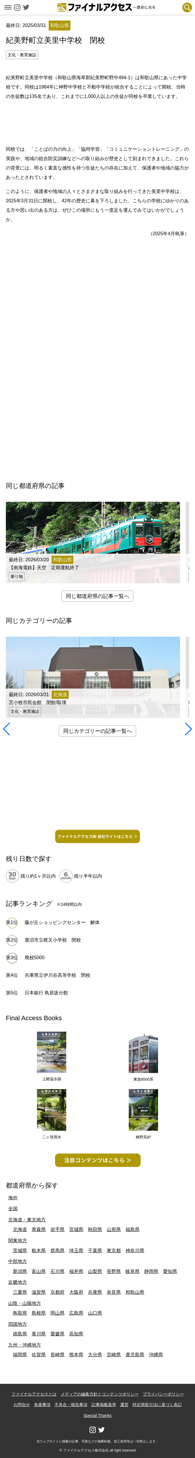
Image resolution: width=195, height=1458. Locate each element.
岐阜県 (133, 1271)
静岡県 (151, 1271)
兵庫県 (95, 1292)
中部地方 (17, 1261)
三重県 (20, 1292)
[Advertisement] (98, 121)
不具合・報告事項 (71, 1404)
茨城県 (20, 1250)
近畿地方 (17, 1282)
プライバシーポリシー (163, 1394)
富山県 (39, 1271)
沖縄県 (156, 1354)
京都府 (57, 1292)
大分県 (95, 1354)
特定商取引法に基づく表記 (157, 1404)
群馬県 (57, 1250)
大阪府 (76, 1292)
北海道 (20, 1229)
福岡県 (20, 1354)
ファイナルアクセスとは (34, 1394)
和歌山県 (135, 1292)
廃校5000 (35, 957)
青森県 (39, 1229)
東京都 (114, 1250)
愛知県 (170, 1271)
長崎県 (57, 1354)
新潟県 (20, 1271)
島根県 (39, 1312)
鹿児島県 (135, 1354)
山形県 (114, 1229)
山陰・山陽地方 (24, 1303)
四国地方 (17, 1324)
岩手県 (57, 1229)
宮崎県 (114, 1354)
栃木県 (39, 1250)
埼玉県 (76, 1250)
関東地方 (17, 1240)
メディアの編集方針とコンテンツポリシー (100, 1394)
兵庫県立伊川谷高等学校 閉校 (57, 975)
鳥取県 (20, 1312)
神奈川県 (135, 1250)
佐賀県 (39, 1354)
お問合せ (21, 1404)
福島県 (133, 1229)
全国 (13, 1208)
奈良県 (114, 1292)
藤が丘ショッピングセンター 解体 (62, 922)
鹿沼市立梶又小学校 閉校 (53, 939)
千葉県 (95, 1250)
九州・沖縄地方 (24, 1344)
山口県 (95, 1312)
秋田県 (95, 1229)
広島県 (76, 1312)
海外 (13, 1197)
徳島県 (20, 1333)
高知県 (76, 1333)
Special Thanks (97, 1415)
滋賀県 (39, 1292)
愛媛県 (57, 1333)
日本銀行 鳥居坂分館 (46, 992)
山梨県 (95, 1271)
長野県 (114, 1271)
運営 (124, 1404)
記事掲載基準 (103, 1404)
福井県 (76, 1271)
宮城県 (76, 1229)
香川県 (39, 1333)
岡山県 (57, 1312)
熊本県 (76, 1354)
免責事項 (42, 1404)
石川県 (57, 1271)
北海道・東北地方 (27, 1219)
